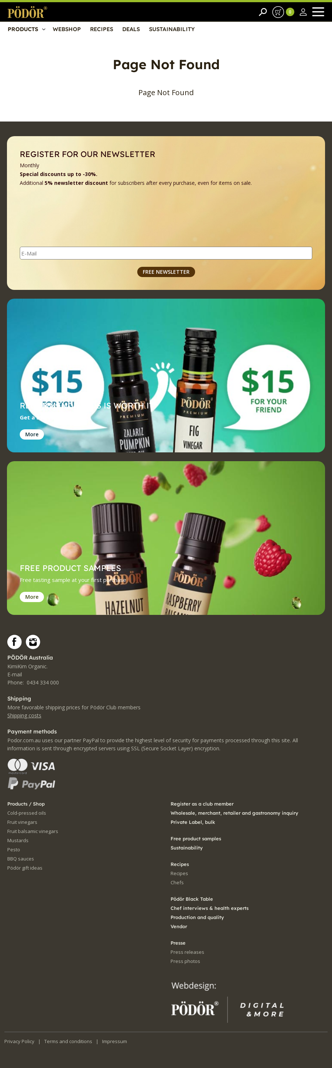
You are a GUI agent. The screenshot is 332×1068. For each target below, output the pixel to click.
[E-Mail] (166, 253)
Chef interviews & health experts (210, 908)
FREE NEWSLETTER (166, 271)
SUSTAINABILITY (172, 29)
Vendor (179, 926)
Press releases (187, 952)
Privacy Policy (19, 1041)
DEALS (131, 29)
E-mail (14, 674)
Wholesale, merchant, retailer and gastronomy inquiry (234, 813)
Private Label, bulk (193, 822)
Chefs (177, 882)
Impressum (114, 1041)
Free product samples (196, 838)
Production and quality (197, 917)
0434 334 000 (43, 682)
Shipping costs (24, 715)
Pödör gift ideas (24, 868)
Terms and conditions (68, 1041)
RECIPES (101, 29)
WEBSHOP (67, 29)
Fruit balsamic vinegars (32, 831)
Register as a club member (202, 804)
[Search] (263, 12)
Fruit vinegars (22, 822)
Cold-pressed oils (26, 813)
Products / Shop (26, 804)
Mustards (18, 840)
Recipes (179, 873)
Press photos (185, 961)
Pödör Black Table (192, 899)
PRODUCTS (23, 29)
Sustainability (187, 848)
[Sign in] (303, 12)
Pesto (13, 849)
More (31, 434)
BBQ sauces (20, 858)
